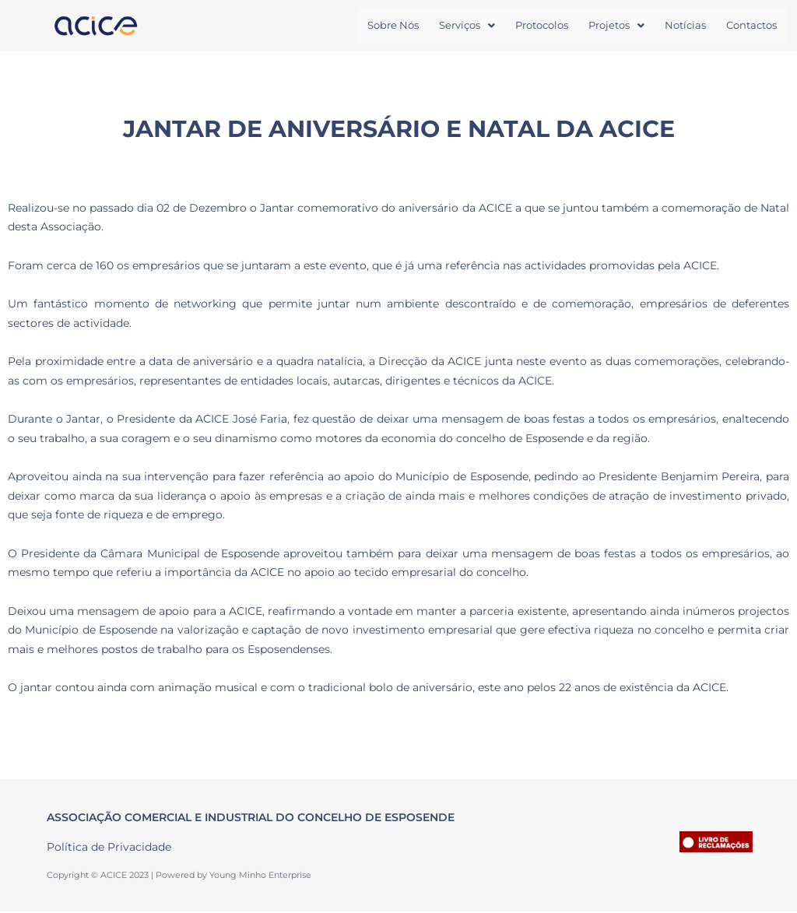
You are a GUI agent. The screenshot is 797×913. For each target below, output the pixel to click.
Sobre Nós (393, 25)
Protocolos (541, 25)
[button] (467, 26)
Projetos (616, 25)
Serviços (467, 25)
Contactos (751, 25)
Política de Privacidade (109, 848)
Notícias (685, 25)
